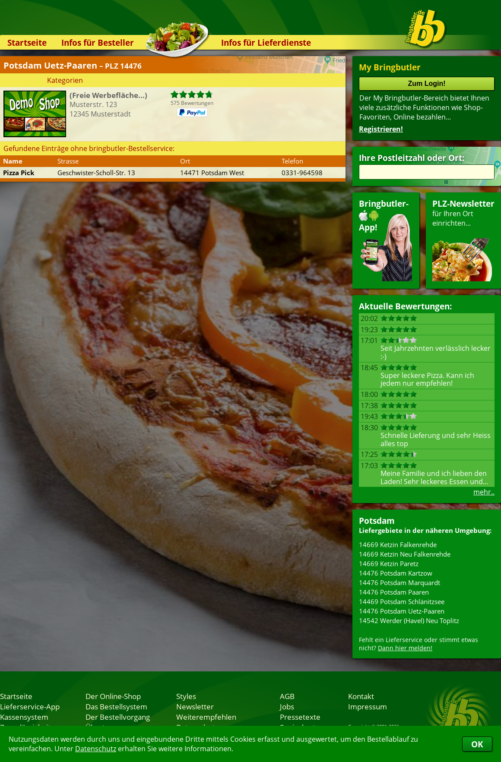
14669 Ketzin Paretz (389, 563)
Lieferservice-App (30, 706)
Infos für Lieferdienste (266, 42)
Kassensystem (24, 717)
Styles (186, 696)
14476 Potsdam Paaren (394, 592)
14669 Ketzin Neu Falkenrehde (404, 554)
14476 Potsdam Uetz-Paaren (401, 611)
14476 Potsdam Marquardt (399, 582)
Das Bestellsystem (116, 706)
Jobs (287, 706)
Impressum (367, 706)
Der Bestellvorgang (118, 717)
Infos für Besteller (97, 42)
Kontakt (361, 696)
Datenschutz (95, 748)
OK (477, 744)
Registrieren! (381, 129)
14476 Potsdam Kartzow (395, 573)
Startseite (27, 42)
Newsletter (195, 706)
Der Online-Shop (113, 696)
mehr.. (484, 492)
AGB (287, 696)
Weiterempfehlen (206, 717)
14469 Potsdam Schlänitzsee (401, 601)
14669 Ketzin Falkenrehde (398, 544)
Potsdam (377, 520)
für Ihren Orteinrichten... (463, 239)
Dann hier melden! (405, 648)
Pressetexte (300, 717)
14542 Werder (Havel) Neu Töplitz (409, 620)
